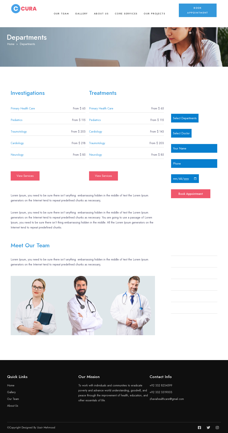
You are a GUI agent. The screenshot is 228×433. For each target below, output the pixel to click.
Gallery (81, 13)
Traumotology (19, 132)
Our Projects (154, 13)
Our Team (61, 13)
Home (10, 44)
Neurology (17, 155)
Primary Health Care (23, 108)
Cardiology (17, 143)
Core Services (126, 13)
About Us (101, 13)
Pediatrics (16, 120)
